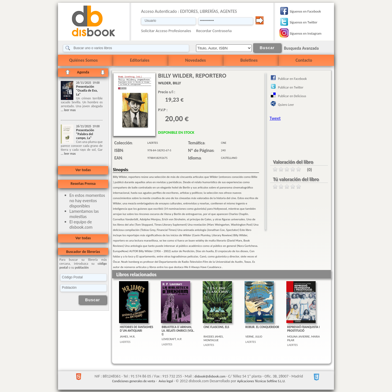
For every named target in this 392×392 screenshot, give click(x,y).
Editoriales (139, 60)
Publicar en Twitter (290, 87)
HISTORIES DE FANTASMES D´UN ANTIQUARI (136, 329)
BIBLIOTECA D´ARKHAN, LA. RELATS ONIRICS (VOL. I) (178, 330)
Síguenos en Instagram (305, 33)
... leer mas (68, 110)
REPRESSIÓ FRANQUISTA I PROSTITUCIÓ (303, 329)
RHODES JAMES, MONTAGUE (214, 338)
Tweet (275, 118)
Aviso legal (166, 381)
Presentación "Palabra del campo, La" (85, 134)
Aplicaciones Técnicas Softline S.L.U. (261, 381)
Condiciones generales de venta (133, 381)
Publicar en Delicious (292, 96)
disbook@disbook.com (210, 376)
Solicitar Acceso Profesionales (166, 30)
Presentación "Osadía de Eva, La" (87, 90)
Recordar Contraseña (214, 30)
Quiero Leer (286, 105)
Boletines (249, 60)
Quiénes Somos (83, 60)
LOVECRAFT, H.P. (172, 339)
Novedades (195, 60)
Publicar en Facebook (292, 79)
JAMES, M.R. (127, 336)
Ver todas (83, 170)
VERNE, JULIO (253, 336)
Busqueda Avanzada (301, 48)
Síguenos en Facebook (305, 11)
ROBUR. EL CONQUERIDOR (262, 327)
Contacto (304, 60)
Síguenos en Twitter (303, 22)
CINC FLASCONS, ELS (216, 327)
